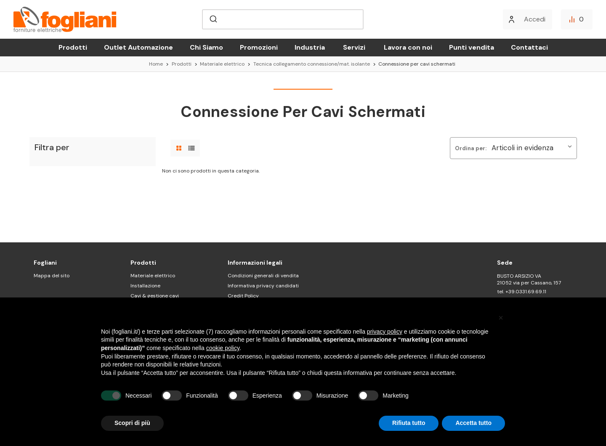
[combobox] (283, 19)
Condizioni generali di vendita (263, 276)
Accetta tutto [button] (473, 422)
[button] (501, 317)
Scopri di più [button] (132, 422)
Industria (310, 47)
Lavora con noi (408, 47)
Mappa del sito (51, 276)
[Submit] (213, 19)
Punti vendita (471, 47)
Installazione (145, 286)
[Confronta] (577, 19)
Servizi (354, 47)
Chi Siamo (206, 47)
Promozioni (259, 47)
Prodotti (72, 47)
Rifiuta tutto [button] (408, 422)
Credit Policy (243, 296)
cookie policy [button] (222, 348)
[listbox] (533, 148)
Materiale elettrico (152, 276)
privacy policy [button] (384, 331)
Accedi (534, 19)
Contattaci (529, 47)
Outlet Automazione (138, 47)
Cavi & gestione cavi (154, 296)
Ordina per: (470, 148)
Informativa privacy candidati (263, 286)
